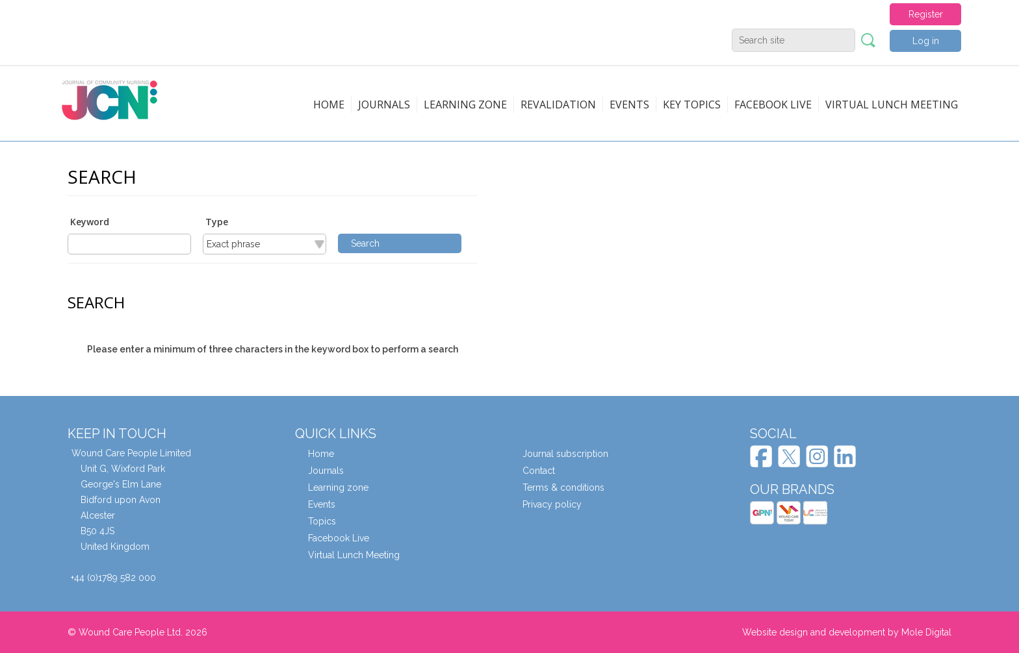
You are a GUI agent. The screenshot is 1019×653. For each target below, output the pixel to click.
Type (216, 222)
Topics (322, 521)
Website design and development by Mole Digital (846, 632)
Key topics (692, 104)
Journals (384, 104)
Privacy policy (552, 504)
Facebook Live (338, 538)
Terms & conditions (563, 487)
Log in (925, 41)
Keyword (89, 222)
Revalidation (558, 104)
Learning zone (465, 104)
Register (926, 14)
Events (629, 104)
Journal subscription (565, 454)
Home (328, 104)
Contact (538, 470)
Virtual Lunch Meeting (891, 104)
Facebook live (773, 104)
